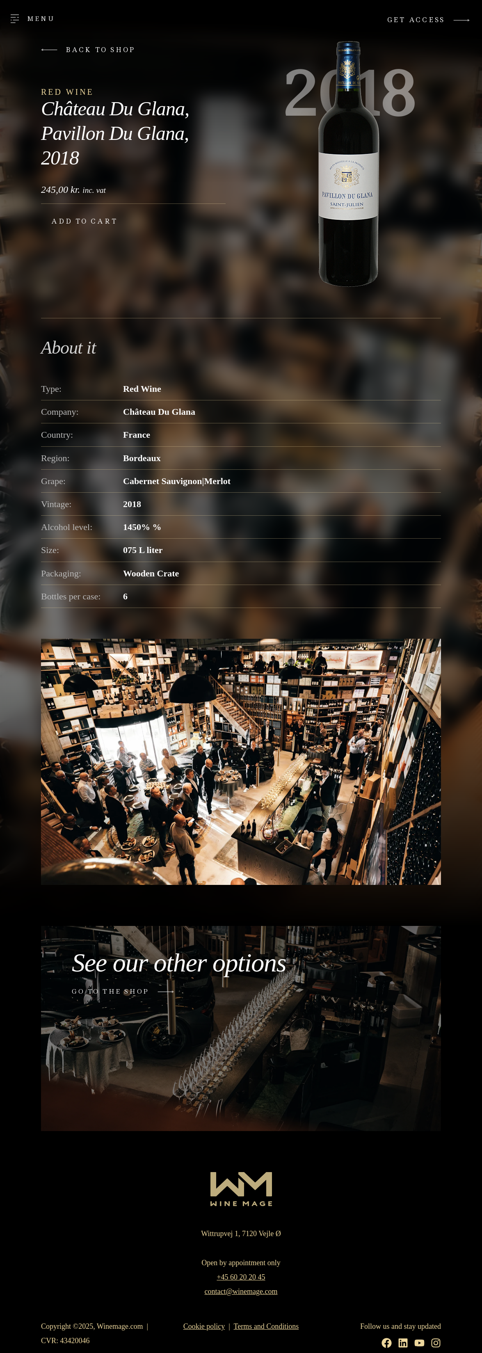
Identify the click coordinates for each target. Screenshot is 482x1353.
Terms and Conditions (266, 1326)
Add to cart (84, 221)
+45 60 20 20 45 (241, 1277)
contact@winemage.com (240, 1291)
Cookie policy (204, 1326)
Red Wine (67, 91)
